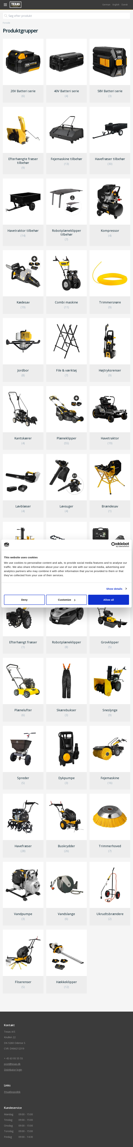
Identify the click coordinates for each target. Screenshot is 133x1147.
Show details (114, 588)
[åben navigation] (5, 5)
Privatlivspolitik (12, 1092)
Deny (24, 599)
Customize (66, 599)
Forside (6, 23)
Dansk (125, 4)
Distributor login (13, 1069)
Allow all (108, 599)
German (106, 4)
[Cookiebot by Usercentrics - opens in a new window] (114, 544)
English (116, 4)
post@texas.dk (12, 1064)
